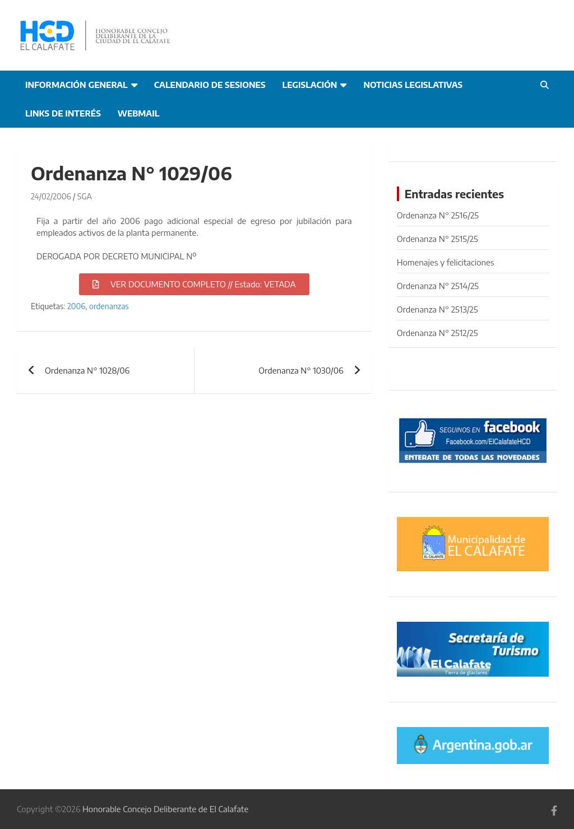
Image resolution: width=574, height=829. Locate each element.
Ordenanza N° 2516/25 (438, 215)
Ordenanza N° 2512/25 (437, 333)
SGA (84, 196)
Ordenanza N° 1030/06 (300, 370)
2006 (76, 306)
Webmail (139, 113)
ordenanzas (109, 306)
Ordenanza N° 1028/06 (87, 370)
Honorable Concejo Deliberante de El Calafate (165, 809)
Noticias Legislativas (412, 85)
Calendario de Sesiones (210, 85)
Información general (76, 85)
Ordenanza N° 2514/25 (438, 286)
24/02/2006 (51, 196)
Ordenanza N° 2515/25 (437, 239)
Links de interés (63, 113)
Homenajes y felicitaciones (445, 262)
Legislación (310, 85)
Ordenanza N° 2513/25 (437, 309)
